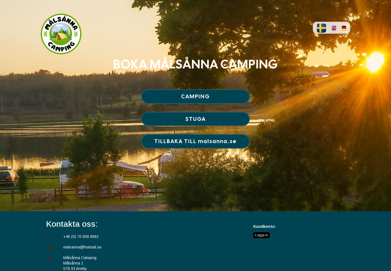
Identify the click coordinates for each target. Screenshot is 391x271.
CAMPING (195, 96)
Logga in (261, 235)
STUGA (195, 118)
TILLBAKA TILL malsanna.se (195, 141)
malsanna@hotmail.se (82, 247)
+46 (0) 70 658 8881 (81, 236)
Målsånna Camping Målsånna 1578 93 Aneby (79, 263)
